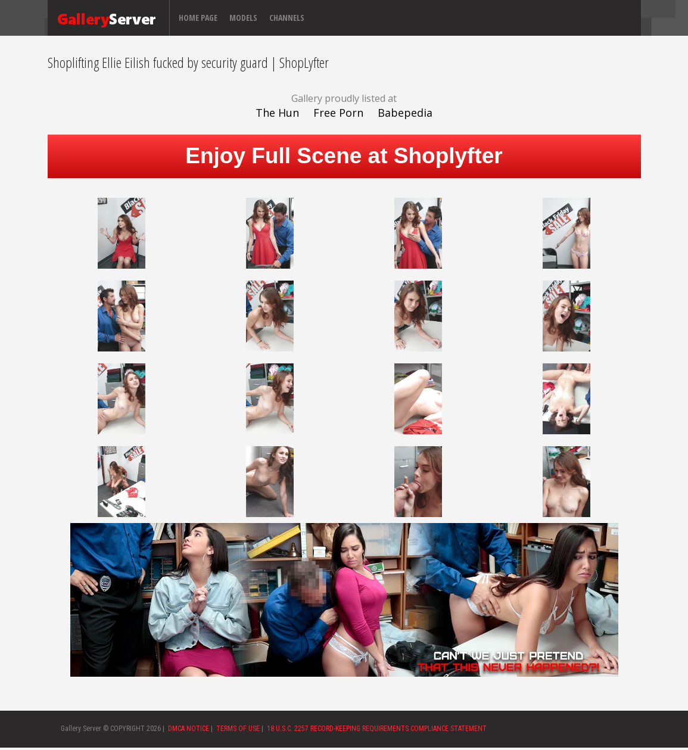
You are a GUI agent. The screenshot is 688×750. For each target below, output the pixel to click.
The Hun (277, 112)
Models (243, 17)
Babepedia (405, 112)
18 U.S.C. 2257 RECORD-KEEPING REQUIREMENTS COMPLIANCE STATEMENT (377, 728)
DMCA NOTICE (188, 728)
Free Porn (338, 112)
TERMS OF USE (238, 728)
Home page (198, 17)
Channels (286, 17)
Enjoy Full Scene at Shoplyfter (344, 156)
